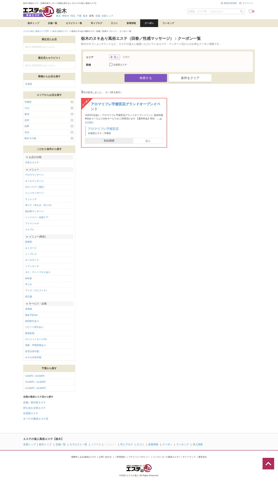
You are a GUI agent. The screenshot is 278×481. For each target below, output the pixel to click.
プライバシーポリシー (139, 457)
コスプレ (29, 229)
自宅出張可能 (32, 351)
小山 (49, 108)
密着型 (28, 242)
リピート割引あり (34, 327)
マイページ (247, 3)
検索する (146, 78)
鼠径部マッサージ (34, 211)
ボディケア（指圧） (35, 187)
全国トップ (107, 15)
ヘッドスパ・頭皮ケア (36, 217)
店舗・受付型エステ (34, 402)
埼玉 (73, 15)
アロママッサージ (34, 175)
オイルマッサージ (34, 181)
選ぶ (114, 57)
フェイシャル (32, 223)
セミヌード (31, 248)
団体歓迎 (29, 333)
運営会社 (202, 457)
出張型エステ (30, 413)
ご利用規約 (120, 457)
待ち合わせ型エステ (34, 407)
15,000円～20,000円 (35, 388)
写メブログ (96, 23)
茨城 (97, 15)
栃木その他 (49, 138)
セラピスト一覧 (74, 23)
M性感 (28, 278)
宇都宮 (49, 102)
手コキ (28, 284)
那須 (49, 114)
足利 (49, 120)
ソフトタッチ (32, 266)
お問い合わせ (105, 457)
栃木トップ (33, 23)
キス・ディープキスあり (38, 272)
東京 (58, 15)
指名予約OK (31, 315)
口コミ (114, 23)
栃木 (85, 15)
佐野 (49, 126)
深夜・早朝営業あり (35, 345)
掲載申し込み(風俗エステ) (83, 457)
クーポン (149, 23)
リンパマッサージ (34, 193)
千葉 (79, 15)
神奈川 (65, 15)
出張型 (28, 84)
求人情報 (198, 444)
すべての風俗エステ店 (35, 418)
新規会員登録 (230, 3)
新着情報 (131, 23)
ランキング (168, 23)
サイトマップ (189, 457)
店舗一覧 (52, 23)
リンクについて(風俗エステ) (166, 457)
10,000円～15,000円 (35, 382)
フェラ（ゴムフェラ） (36, 290)
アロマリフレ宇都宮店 (103, 128)
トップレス (31, 254)
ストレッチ (31, 199)
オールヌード (32, 260)
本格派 (28, 309)
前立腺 (28, 296)
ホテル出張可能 (33, 357)
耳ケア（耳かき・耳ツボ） (39, 205)
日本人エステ (32, 162)
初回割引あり (32, 321)
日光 (49, 132)
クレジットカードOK (36, 339)
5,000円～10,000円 (34, 376)
